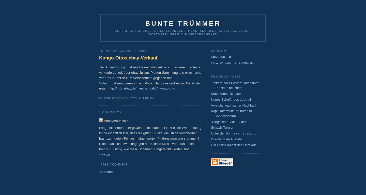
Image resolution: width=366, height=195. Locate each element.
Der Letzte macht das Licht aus (233, 145)
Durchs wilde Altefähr (226, 139)
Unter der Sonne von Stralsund (233, 133)
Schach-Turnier (222, 127)
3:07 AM (104, 155)
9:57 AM (148, 98)
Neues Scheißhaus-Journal (231, 99)
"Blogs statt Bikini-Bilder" (229, 122)
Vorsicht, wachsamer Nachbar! (233, 105)
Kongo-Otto (221, 57)
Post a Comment (114, 164)
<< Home (106, 172)
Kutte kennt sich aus (226, 94)
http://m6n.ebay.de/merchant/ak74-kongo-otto (142, 88)
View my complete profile (233, 63)
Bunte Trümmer (183, 23)
